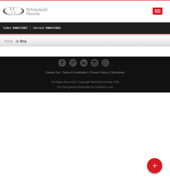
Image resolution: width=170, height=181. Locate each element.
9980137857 (20, 28)
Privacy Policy (99, 72)
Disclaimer (118, 72)
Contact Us (52, 72)
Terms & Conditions (74, 72)
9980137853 (53, 28)
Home (8, 41)
